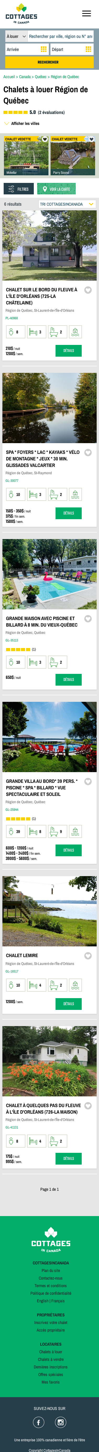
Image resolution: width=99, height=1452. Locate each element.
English (42, 1301)
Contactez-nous (51, 1278)
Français (58, 1301)
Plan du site (51, 1270)
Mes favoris (51, 1382)
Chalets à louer (50, 1352)
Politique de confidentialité (50, 1293)
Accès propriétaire (51, 1330)
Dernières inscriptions (51, 1367)
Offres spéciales (50, 1374)
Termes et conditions (51, 1285)
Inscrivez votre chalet (50, 1322)
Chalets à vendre (51, 1359)
